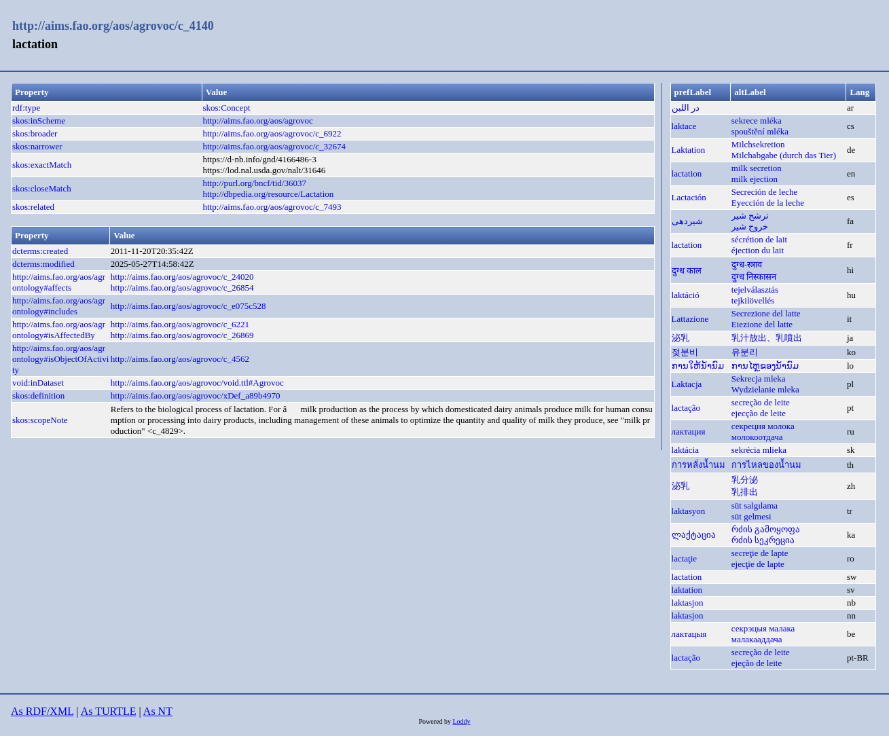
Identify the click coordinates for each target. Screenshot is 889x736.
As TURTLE (109, 711)
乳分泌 (744, 480)
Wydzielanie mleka (765, 389)
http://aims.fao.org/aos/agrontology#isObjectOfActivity (60, 359)
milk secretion (756, 168)
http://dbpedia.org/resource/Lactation (267, 194)
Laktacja (687, 384)
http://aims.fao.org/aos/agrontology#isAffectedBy (58, 329)
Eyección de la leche (767, 203)
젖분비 (685, 352)
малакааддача (756, 639)
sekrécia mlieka (758, 450)
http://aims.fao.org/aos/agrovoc (257, 120)
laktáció (686, 295)
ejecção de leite (758, 413)
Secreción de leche (764, 192)
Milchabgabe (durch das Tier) (783, 155)
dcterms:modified (43, 264)
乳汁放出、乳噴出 (766, 338)
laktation (687, 590)
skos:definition (38, 395)
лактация (689, 431)
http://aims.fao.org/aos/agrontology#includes (58, 305)
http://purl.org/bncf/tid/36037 (254, 183)
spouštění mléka (759, 131)
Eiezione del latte (762, 324)
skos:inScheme (38, 120)
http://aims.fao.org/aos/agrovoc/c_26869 (182, 335)
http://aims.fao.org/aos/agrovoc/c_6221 (180, 324)
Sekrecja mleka (758, 378)
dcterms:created (40, 251)
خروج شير (749, 226)
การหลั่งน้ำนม (698, 465)
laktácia (685, 450)
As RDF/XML (42, 711)
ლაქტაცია (694, 535)
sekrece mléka (756, 120)
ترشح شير (750, 215)
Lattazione (690, 319)
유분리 (744, 352)
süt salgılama (754, 505)
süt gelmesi (751, 516)
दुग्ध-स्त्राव (746, 264)
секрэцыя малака (763, 628)
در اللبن (686, 108)
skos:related (33, 207)
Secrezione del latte (766, 313)
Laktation (689, 150)
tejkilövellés (753, 300)
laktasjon (688, 602)
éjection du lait (757, 250)
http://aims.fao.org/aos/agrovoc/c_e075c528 (188, 306)
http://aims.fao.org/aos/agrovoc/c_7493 (271, 207)
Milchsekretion (758, 144)
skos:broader (34, 133)
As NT (158, 711)
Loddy (461, 721)
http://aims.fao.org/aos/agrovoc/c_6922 (271, 133)
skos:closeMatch (41, 188)
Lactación (689, 197)
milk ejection (754, 179)
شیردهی (687, 221)
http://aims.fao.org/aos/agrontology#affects (58, 282)
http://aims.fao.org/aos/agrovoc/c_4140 (113, 26)
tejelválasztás (754, 289)
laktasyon (689, 511)
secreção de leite (760, 402)
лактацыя (689, 634)
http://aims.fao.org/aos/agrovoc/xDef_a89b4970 (195, 395)
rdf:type (26, 108)
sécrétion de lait (759, 239)
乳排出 (744, 492)
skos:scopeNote (40, 420)
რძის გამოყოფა (765, 529)
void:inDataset (38, 383)
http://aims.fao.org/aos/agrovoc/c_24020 (182, 277)
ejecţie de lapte (757, 564)
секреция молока (763, 426)
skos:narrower (37, 146)
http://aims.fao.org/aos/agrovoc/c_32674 (274, 146)
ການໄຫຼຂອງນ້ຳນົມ (765, 366)
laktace (684, 126)
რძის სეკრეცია (763, 540)
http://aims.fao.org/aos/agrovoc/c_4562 (180, 359)
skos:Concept (226, 108)
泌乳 (680, 338)
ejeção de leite (756, 663)
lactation (687, 173)
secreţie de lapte (759, 553)
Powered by (435, 721)
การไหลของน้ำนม (766, 465)
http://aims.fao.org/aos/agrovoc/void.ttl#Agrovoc (197, 383)
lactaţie (684, 558)
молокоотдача (757, 437)
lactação (686, 408)
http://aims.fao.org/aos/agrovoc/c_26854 (182, 287)
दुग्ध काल (687, 270)
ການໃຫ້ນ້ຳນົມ (698, 366)
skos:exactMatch (41, 165)
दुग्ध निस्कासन (753, 277)
